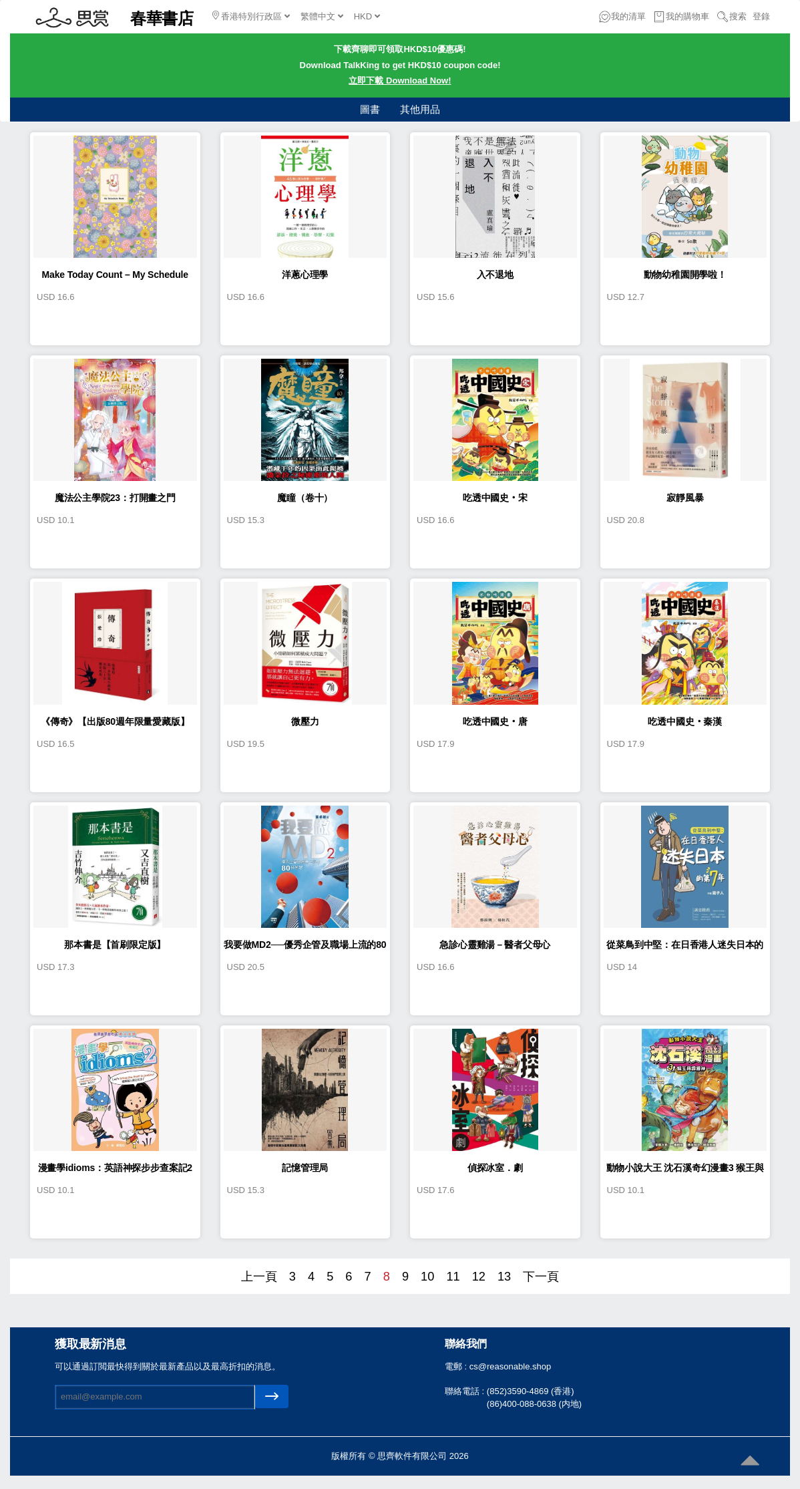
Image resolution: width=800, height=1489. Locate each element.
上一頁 (259, 1276)
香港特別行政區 (251, 16)
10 (427, 1276)
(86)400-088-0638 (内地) (534, 1404)
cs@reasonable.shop (510, 1366)
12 (478, 1276)
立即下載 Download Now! (400, 80)
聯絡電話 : (466, 1391)
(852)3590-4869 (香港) (530, 1391)
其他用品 (420, 109)
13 (504, 1276)
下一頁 (541, 1276)
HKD (367, 16)
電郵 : (457, 1366)
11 (452, 1276)
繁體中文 (322, 16)
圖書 (370, 109)
